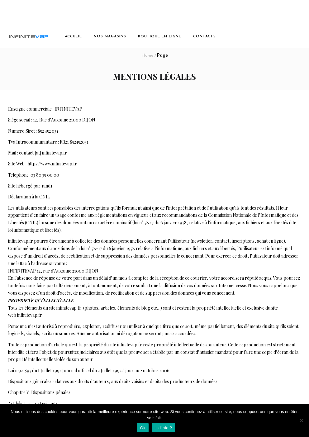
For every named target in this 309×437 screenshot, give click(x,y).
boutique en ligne (159, 36)
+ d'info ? (163, 427)
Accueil (73, 36)
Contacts (204, 36)
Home (147, 55)
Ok (142, 427)
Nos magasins (110, 36)
